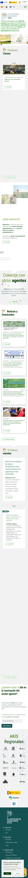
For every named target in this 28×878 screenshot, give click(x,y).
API (6, 833)
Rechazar (18, 873)
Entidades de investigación (13, 858)
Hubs (7, 845)
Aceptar (7, 873)
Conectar (15, 302)
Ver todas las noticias (9, 439)
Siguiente (27, 40)
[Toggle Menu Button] (25, 6)
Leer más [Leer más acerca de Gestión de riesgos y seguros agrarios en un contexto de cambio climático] (10, 545)
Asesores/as (9, 852)
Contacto (8, 830)
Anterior (1, 40)
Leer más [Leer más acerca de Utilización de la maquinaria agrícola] (9, 88)
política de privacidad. (11, 869)
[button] (8, 63)
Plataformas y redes (11, 842)
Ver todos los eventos (10, 677)
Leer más (7, 243)
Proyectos (8, 839)
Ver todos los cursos (10, 177)
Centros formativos (11, 855)
